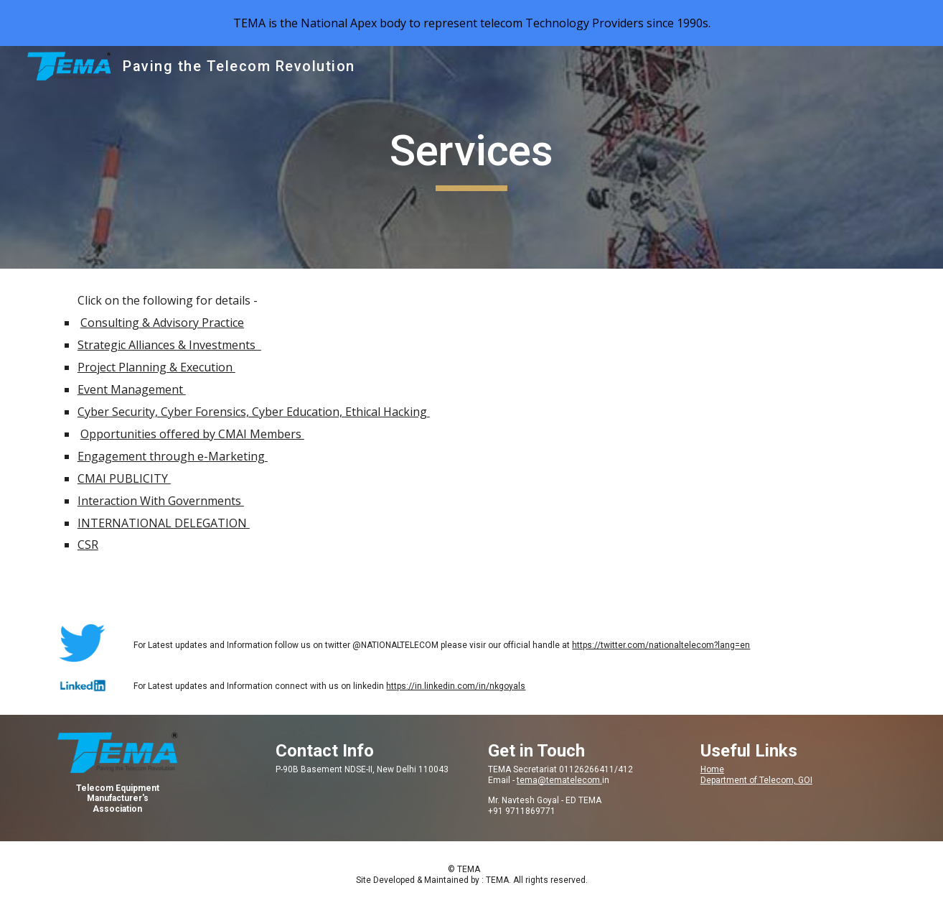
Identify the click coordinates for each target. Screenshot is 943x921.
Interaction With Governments (161, 501)
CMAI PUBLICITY (124, 478)
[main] (471, 157)
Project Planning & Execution (156, 367)
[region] (471, 23)
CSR (88, 544)
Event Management (132, 389)
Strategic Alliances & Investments (169, 345)
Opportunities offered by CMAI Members (192, 434)
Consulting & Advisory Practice (162, 322)
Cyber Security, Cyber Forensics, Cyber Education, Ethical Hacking (254, 412)
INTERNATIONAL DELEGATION (164, 523)
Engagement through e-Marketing (173, 456)
